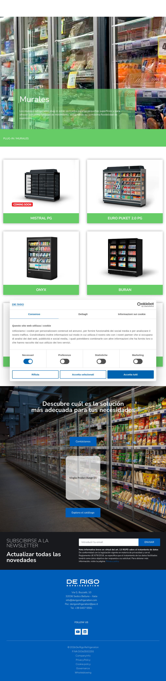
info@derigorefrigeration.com (81, 600)
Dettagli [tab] (83, 314)
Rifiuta (35, 374)
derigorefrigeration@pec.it (84, 604)
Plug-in (8, 138)
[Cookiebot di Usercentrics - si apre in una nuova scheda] (139, 304)
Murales (22, 138)
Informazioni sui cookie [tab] (132, 314)
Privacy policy (112, 561)
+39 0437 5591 (83, 608)
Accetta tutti (131, 374)
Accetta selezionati (83, 374)
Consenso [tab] (34, 314)
